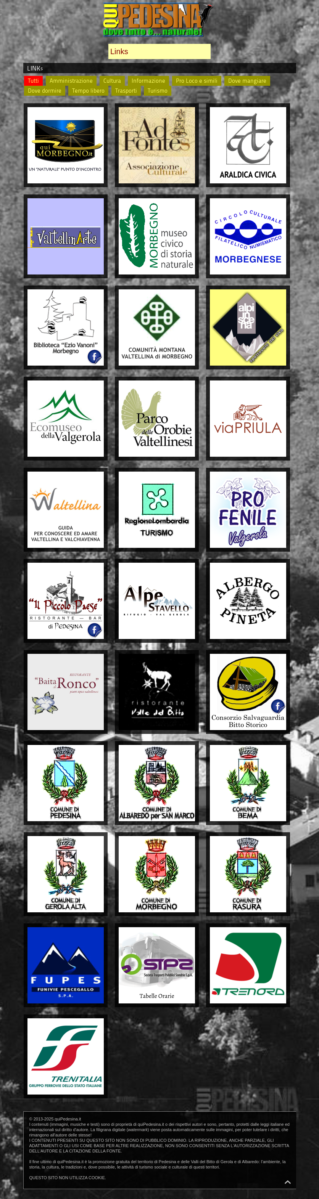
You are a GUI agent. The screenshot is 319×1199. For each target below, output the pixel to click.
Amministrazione (71, 81)
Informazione (148, 81)
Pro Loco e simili (197, 81)
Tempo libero (88, 91)
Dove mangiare (247, 81)
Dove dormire (44, 91)
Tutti (33, 81)
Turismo (158, 91)
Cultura (112, 81)
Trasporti (126, 91)
